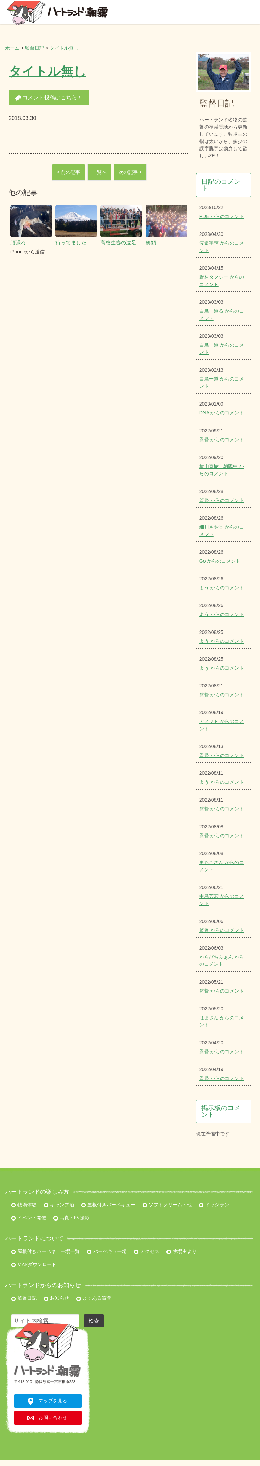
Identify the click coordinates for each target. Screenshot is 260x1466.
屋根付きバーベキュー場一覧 (45, 1251)
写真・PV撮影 (71, 1218)
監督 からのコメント (221, 439)
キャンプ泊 (59, 1204)
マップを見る (53, 1400)
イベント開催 (28, 1218)
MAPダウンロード (34, 1264)
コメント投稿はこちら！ (49, 98)
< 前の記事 (68, 172)
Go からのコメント (220, 561)
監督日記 (34, 48)
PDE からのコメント (221, 216)
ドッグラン (214, 1204)
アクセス (146, 1251)
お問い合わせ (53, 1417)
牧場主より (181, 1251)
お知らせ (56, 1298)
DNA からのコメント (221, 413)
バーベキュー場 (107, 1251)
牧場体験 (24, 1204)
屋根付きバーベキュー (108, 1204)
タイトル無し (64, 48)
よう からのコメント (221, 587)
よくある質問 (93, 1298)
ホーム (12, 48)
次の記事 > (130, 172)
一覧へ (99, 172)
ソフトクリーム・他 (167, 1204)
